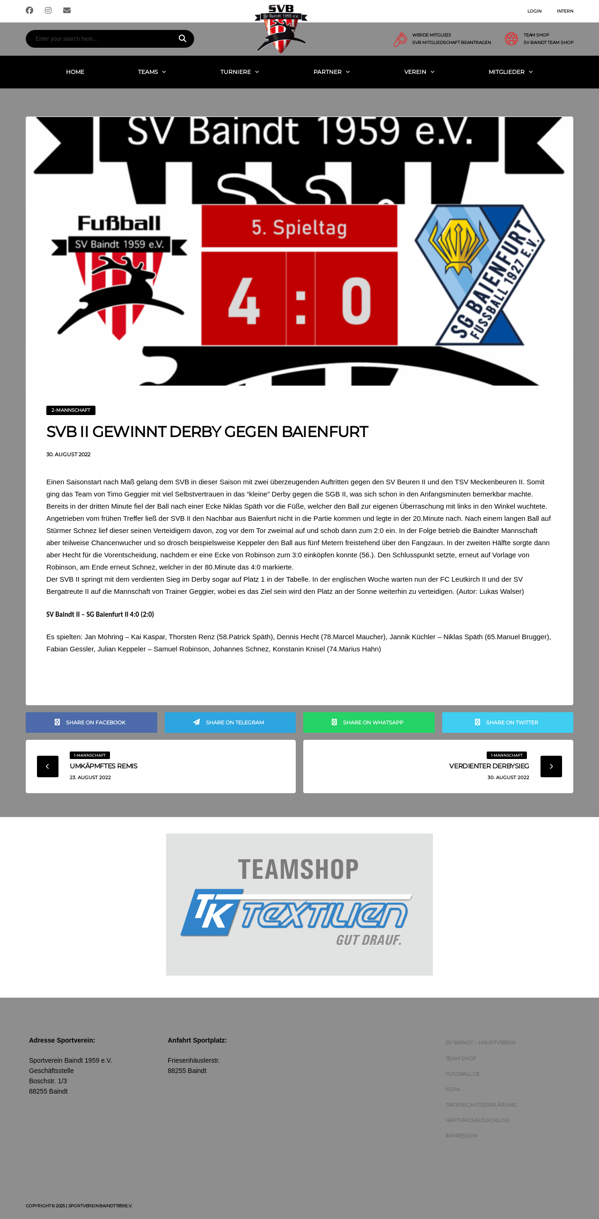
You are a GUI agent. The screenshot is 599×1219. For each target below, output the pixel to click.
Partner (328, 71)
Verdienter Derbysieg (489, 766)
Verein (415, 71)
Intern (565, 11)
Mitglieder (507, 71)
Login (534, 11)
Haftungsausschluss (478, 1120)
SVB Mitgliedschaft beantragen (451, 42)
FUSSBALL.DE (463, 1074)
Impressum (462, 1135)
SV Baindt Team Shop (548, 42)
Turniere (235, 71)
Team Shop (461, 1058)
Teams (148, 71)
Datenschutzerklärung (481, 1105)
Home (75, 71)
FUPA (453, 1089)
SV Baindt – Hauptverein (481, 1042)
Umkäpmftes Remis (103, 766)
